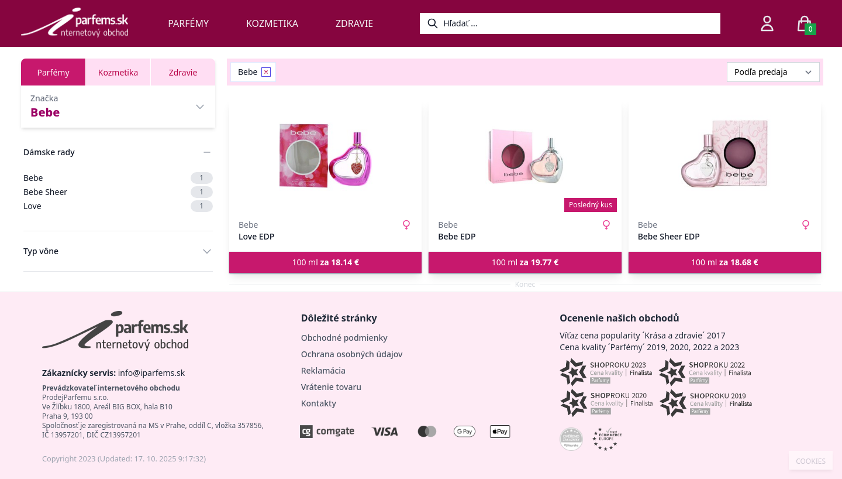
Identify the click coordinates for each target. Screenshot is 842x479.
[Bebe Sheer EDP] (725, 156)
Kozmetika (272, 23)
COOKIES (811, 461)
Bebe (118, 178)
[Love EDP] (325, 156)
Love (118, 206)
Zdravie (354, 23)
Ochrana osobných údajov (352, 354)
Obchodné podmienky (344, 337)
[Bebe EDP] (525, 156)
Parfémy (188, 23)
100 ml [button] (325, 262)
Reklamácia (323, 370)
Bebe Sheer (118, 192)
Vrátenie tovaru (331, 386)
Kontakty (318, 403)
